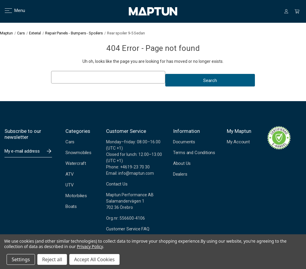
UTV (69, 185)
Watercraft (75, 163)
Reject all (52, 259)
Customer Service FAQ (127, 229)
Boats (71, 206)
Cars (69, 142)
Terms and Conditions (194, 152)
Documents (184, 142)
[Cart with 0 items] (297, 11)
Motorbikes (76, 195)
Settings (21, 259)
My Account (238, 142)
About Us (182, 163)
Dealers (180, 174)
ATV (69, 174)
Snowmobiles (78, 152)
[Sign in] (286, 11)
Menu (11, 10)
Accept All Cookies (94, 259)
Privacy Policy (90, 246)
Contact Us (117, 184)
